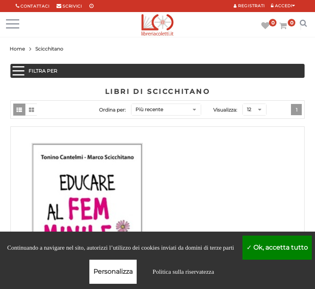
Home (17, 49)
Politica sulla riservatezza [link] (183, 272)
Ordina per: (112, 110)
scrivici (72, 6)
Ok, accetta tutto (277, 247)
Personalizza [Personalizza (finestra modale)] (113, 271)
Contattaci (34, 6)
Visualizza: (225, 110)
